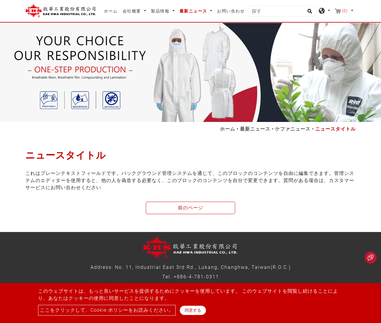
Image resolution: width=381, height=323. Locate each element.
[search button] (309, 13)
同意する (193, 310)
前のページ (190, 208)
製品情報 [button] (161, 11)
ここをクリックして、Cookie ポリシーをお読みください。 (107, 310)
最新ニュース (255, 129)
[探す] (282, 11)
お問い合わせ (231, 11)
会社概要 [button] (133, 11)
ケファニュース (292, 129)
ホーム (112, 10)
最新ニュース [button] (194, 11)
